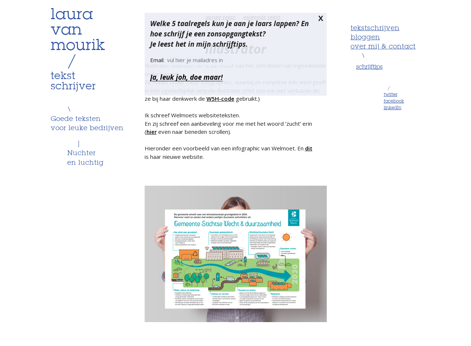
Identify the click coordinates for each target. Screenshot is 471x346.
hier (151, 131)
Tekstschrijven (375, 28)
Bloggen (365, 37)
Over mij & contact (383, 46)
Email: (158, 60)
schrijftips (369, 67)
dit (308, 148)
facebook (394, 101)
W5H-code (220, 98)
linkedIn (392, 108)
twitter (390, 95)
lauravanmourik (78, 30)
